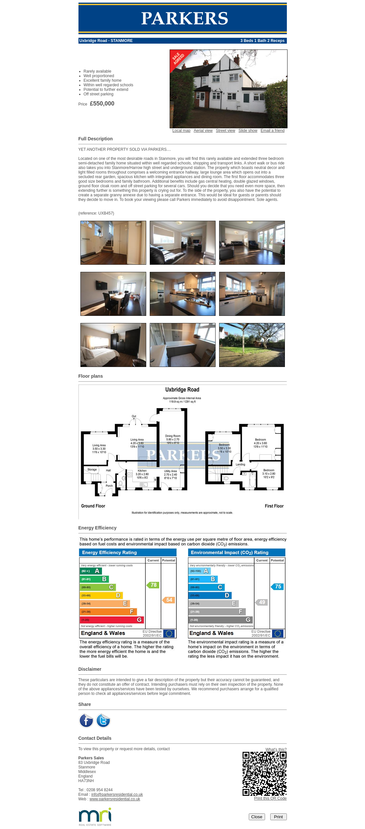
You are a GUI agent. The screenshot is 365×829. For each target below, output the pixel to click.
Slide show (247, 130)
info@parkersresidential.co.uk (117, 794)
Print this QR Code (270, 798)
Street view (225, 130)
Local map (181, 130)
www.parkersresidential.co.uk (115, 799)
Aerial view (203, 130)
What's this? (276, 749)
